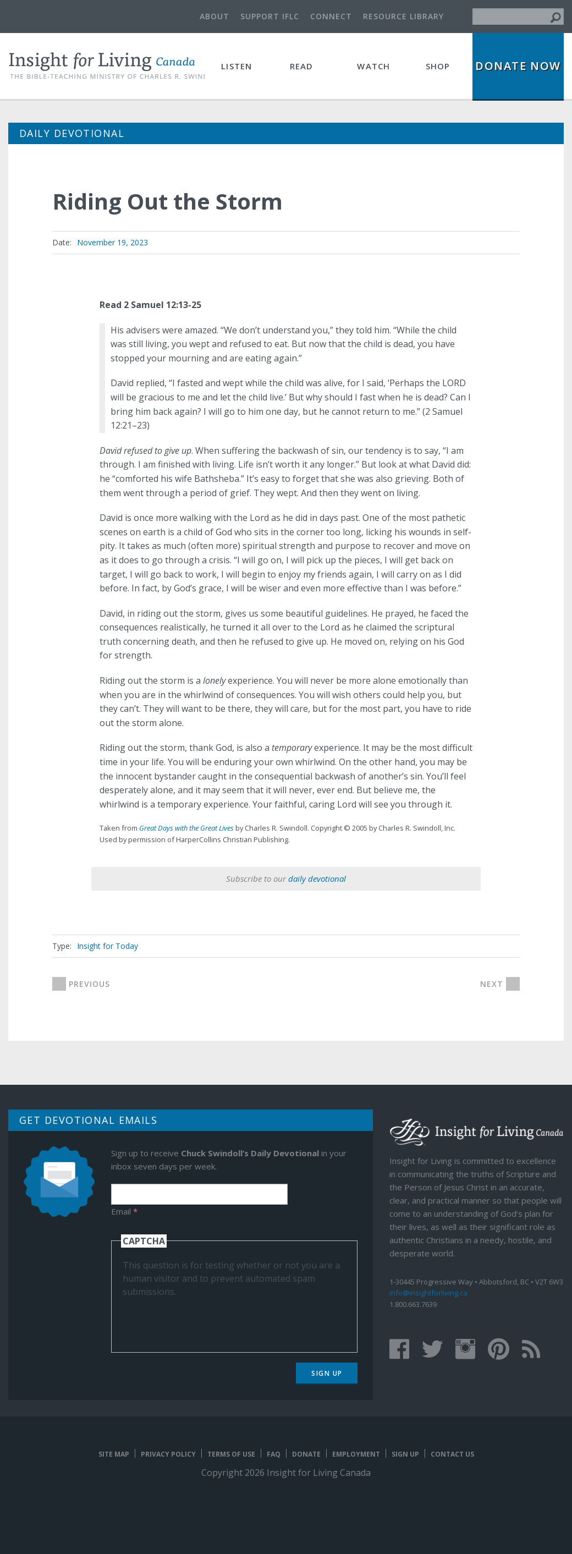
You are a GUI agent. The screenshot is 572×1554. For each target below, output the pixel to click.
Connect (331, 16)
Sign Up (327, 1373)
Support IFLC (269, 16)
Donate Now (518, 65)
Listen (236, 66)
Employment (356, 1454)
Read (302, 66)
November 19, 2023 (112, 242)
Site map (113, 1454)
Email (124, 1211)
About (214, 16)
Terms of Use (231, 1454)
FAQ (273, 1454)
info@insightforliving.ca (428, 1293)
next (491, 984)
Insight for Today (107, 946)
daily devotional (317, 878)
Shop (438, 66)
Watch (373, 66)
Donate (306, 1454)
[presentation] (206, 1319)
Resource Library (403, 16)
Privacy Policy (168, 1454)
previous (89, 984)
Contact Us (452, 1454)
